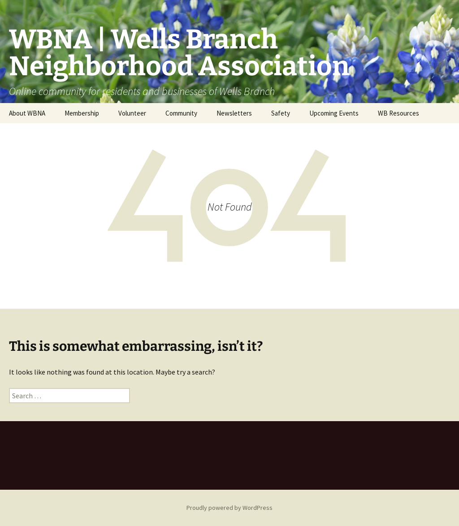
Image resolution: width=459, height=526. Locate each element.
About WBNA (27, 113)
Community (181, 113)
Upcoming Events (334, 113)
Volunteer (132, 113)
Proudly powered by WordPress (229, 508)
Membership (82, 113)
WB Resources (398, 113)
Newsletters (234, 113)
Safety (280, 113)
